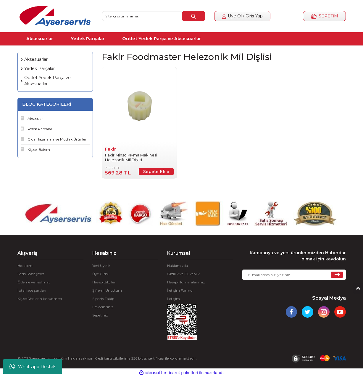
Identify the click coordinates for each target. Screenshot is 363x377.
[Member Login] (242, 16)
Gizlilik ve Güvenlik (183, 274)
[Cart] (324, 16)
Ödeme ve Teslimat (33, 282)
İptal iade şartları (31, 290)
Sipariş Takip (103, 298)
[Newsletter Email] (294, 275)
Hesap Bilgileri (104, 282)
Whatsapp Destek (32, 366)
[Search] (153, 16)
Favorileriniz (102, 307)
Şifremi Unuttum (107, 290)
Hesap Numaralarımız (186, 282)
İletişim (173, 298)
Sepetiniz (100, 315)
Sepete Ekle (156, 171)
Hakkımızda (177, 265)
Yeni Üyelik (101, 265)
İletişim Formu (180, 290)
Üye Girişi (100, 274)
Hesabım (25, 265)
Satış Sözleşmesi (31, 274)
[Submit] (337, 275)
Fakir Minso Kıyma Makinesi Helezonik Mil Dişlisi (131, 157)
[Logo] (55, 16)
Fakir (110, 149)
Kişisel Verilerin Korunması (39, 298)
